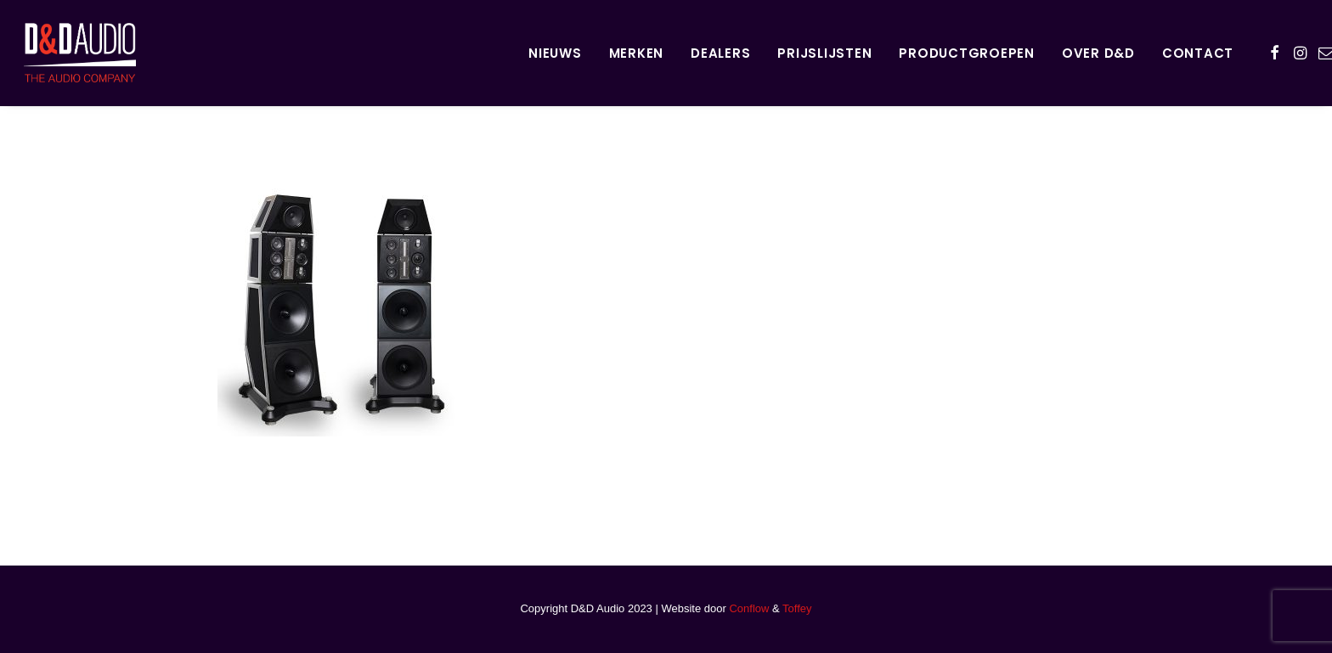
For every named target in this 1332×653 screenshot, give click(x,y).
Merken (636, 53)
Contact (1197, 53)
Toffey (796, 608)
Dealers (720, 53)
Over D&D (1098, 53)
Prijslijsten (824, 53)
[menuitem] (555, 52)
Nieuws (555, 53)
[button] (1274, 52)
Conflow (749, 608)
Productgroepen (967, 53)
